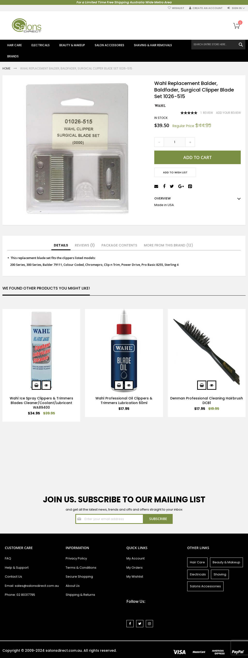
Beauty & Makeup (226, 562)
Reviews (85, 245)
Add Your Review (228, 113)
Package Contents (119, 245)
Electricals (198, 574)
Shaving (220, 574)
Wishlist (178, 8)
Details (61, 245)
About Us (73, 585)
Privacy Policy (76, 558)
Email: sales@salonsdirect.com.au (32, 585)
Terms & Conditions (81, 567)
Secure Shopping (79, 576)
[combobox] (218, 44)
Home (6, 68)
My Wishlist (134, 576)
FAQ (8, 558)
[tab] (60, 245)
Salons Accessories (205, 586)
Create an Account (208, 8)
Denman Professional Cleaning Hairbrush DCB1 (206, 400)
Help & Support (17, 567)
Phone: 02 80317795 (20, 594)
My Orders (134, 567)
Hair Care (197, 562)
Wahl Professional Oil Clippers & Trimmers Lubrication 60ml (123, 400)
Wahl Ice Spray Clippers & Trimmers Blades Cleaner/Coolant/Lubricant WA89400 (41, 403)
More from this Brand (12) (168, 245)
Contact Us (13, 576)
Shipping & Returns (80, 594)
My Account (135, 558)
